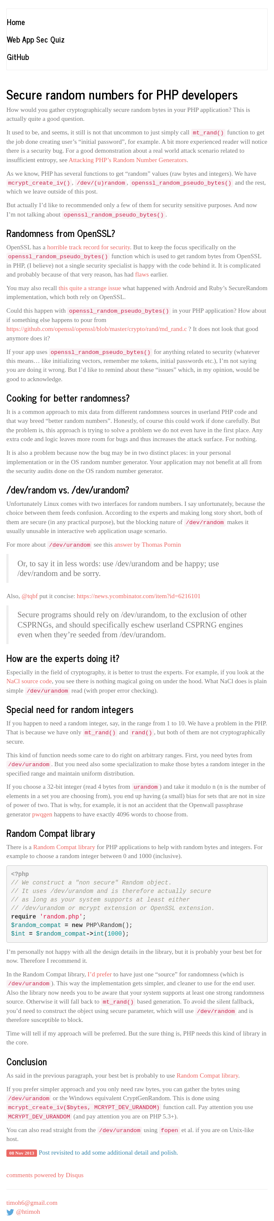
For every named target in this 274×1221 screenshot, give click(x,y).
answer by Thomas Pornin (147, 544)
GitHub (18, 56)
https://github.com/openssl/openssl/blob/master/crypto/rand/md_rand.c (96, 328)
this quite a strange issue (90, 288)
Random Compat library (64, 847)
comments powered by (44, 1175)
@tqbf (30, 596)
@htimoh (28, 1211)
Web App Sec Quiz (36, 39)
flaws (142, 274)
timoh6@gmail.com (31, 1202)
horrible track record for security (88, 247)
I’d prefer (100, 974)
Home (16, 21)
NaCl (13, 681)
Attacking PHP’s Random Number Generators (127, 160)
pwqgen (42, 814)
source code (36, 681)
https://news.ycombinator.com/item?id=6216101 (138, 596)
